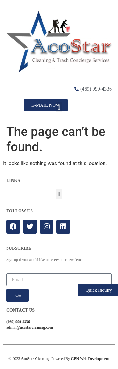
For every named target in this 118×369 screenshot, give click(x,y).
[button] (59, 107)
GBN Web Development (90, 358)
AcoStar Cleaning (35, 358)
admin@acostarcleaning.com (29, 327)
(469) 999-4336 (18, 321)
